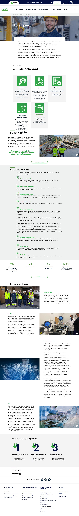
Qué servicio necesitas (30, 9)
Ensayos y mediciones (27, 493)
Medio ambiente (44, 496)
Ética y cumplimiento (8, 497)
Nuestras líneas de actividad (45, 488)
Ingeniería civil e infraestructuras (47, 508)
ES (71, 2)
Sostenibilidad (43, 498)
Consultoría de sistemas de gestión (48, 500)
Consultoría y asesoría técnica (29, 495)
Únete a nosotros (63, 492)
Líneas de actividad (43, 9)
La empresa (27, 14)
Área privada (62, 496)
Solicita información (39, 162)
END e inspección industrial (46, 494)
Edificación (42, 502)
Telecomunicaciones (45, 510)
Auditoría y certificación (27, 497)
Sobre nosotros (8, 487)
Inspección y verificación (27, 492)
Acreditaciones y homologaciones (11, 493)
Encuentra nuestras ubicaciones (11, 495)
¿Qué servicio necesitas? (29, 487)
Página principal (15, 14)
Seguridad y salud (44, 504)
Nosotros (21, 9)
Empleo (65, 9)
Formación (52, 9)
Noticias (59, 9)
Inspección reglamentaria (46, 493)
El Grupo (15, 9)
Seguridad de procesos (45, 506)
